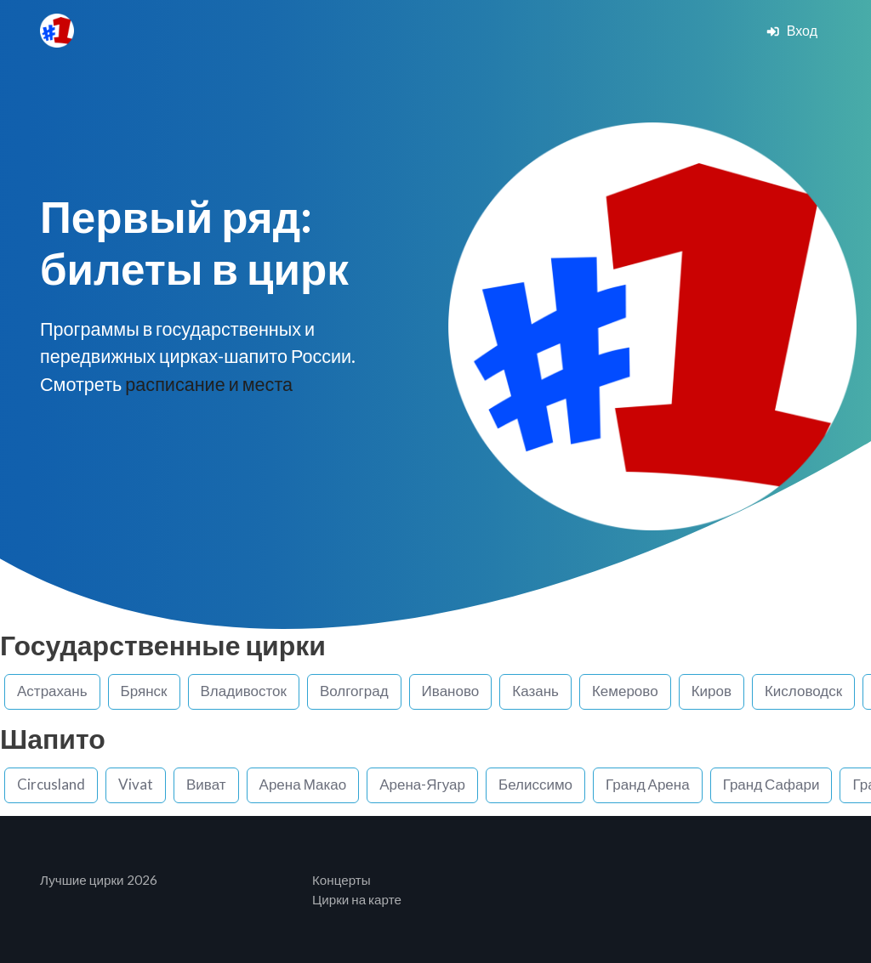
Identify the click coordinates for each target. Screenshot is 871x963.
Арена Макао (303, 784)
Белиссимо (535, 784)
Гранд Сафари (771, 784)
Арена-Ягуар (422, 784)
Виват (206, 784)
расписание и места (209, 384)
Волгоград (354, 691)
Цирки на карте (356, 899)
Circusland (51, 784)
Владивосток (244, 691)
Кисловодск (803, 691)
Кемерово (625, 691)
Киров (712, 691)
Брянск (144, 691)
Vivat (135, 784)
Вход (791, 30)
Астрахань (52, 691)
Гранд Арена (648, 784)
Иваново (451, 691)
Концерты (341, 879)
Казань (535, 691)
